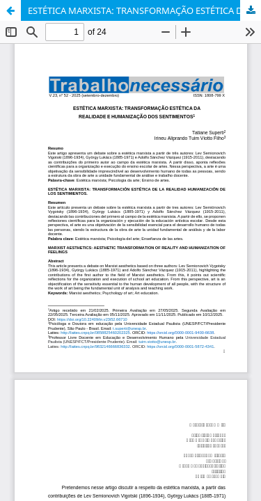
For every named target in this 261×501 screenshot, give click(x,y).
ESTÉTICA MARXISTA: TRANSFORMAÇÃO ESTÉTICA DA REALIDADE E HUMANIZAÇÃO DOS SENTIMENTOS (144, 10)
